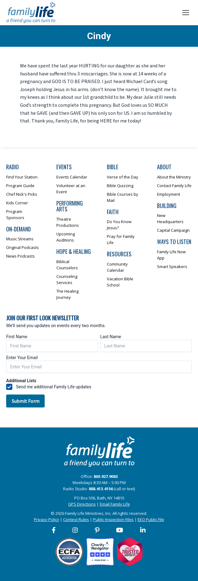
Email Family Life (115, 504)
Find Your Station (22, 177)
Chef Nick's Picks (21, 194)
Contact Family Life (174, 185)
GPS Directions (82, 504)
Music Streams (20, 239)
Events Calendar (71, 177)
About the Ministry (174, 177)
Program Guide (20, 185)
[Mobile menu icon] (186, 12)
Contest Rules (76, 519)
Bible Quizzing (120, 185)
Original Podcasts (22, 247)
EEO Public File (151, 519)
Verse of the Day (122, 177)
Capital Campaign (173, 230)
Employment (168, 194)
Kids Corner (17, 203)
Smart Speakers (172, 266)
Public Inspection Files (113, 519)
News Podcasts (20, 256)
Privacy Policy (46, 519)
